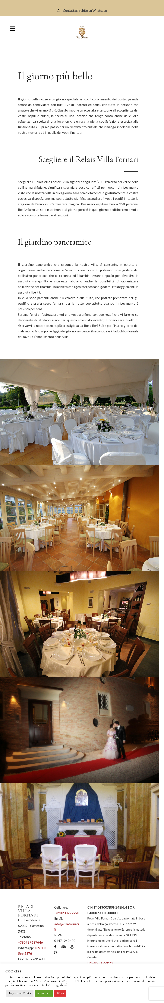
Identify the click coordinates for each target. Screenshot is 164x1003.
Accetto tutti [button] (43, 993)
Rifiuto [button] (60, 993)
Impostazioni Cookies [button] (20, 993)
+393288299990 (66, 913)
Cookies (107, 963)
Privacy (92, 963)
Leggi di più (60, 985)
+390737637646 (30, 942)
